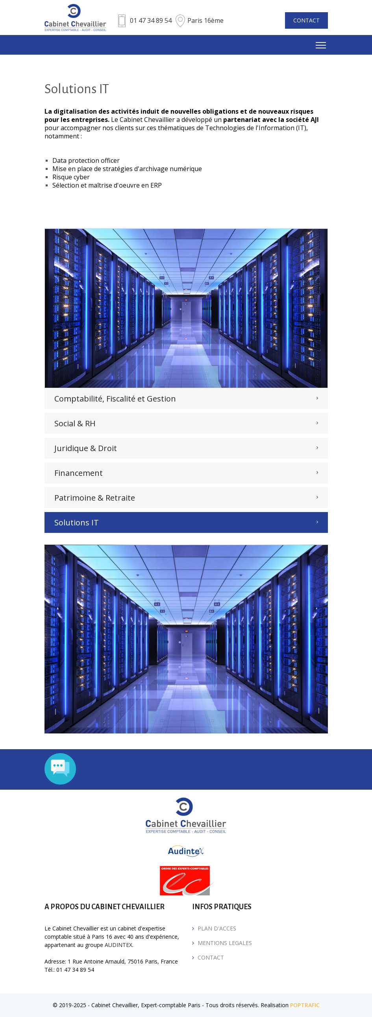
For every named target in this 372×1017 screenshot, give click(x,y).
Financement (78, 473)
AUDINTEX (118, 945)
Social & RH (75, 423)
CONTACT (306, 20)
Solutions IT (76, 522)
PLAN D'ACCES (217, 928)
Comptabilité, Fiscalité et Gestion (115, 398)
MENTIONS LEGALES (225, 943)
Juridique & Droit (85, 448)
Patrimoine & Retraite (94, 497)
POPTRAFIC (305, 1005)
